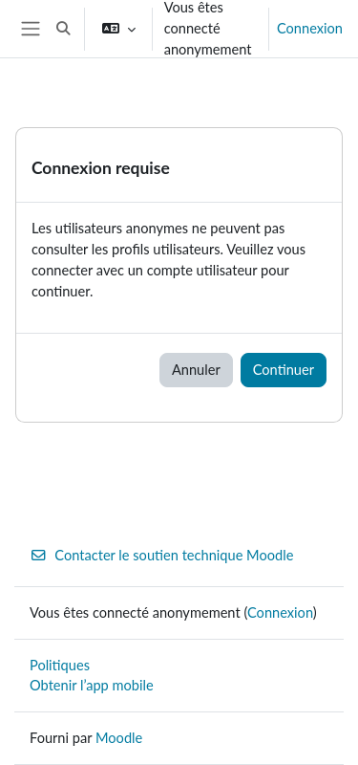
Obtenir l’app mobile (92, 685)
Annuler (196, 369)
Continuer (283, 369)
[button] (63, 28)
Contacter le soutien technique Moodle (161, 555)
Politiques (60, 665)
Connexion (310, 28)
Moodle (118, 738)
